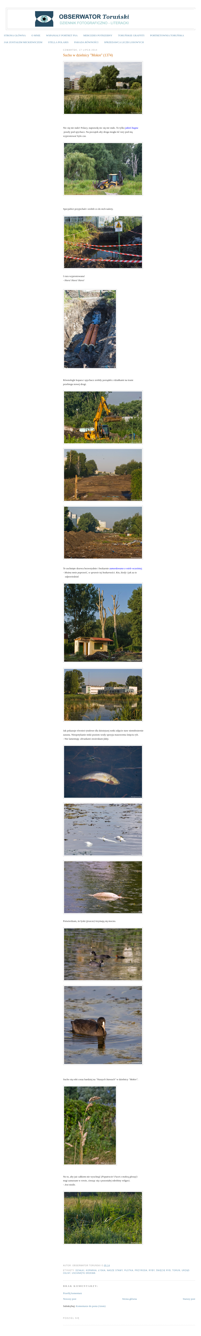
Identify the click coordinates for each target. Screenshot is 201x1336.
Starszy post (189, 1298)
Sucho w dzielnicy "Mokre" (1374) (88, 55)
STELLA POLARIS (58, 42)
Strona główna (129, 1298)
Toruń (176, 1270)
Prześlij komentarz (72, 1293)
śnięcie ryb (163, 1270)
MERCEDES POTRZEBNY (97, 35)
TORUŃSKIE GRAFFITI (131, 35)
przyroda (141, 1270)
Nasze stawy (115, 1270)
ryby (152, 1270)
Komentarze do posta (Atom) (91, 1306)
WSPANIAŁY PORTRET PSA (62, 35)
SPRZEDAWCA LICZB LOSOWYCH (124, 42)
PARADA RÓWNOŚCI (86, 42)
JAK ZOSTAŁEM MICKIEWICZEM (23, 42)
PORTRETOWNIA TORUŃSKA (167, 35)
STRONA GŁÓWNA (15, 35)
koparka (91, 1270)
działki (80, 1270)
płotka (128, 1270)
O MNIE (35, 35)
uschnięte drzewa (83, 1273)
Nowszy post (69, 1298)
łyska (102, 1270)
